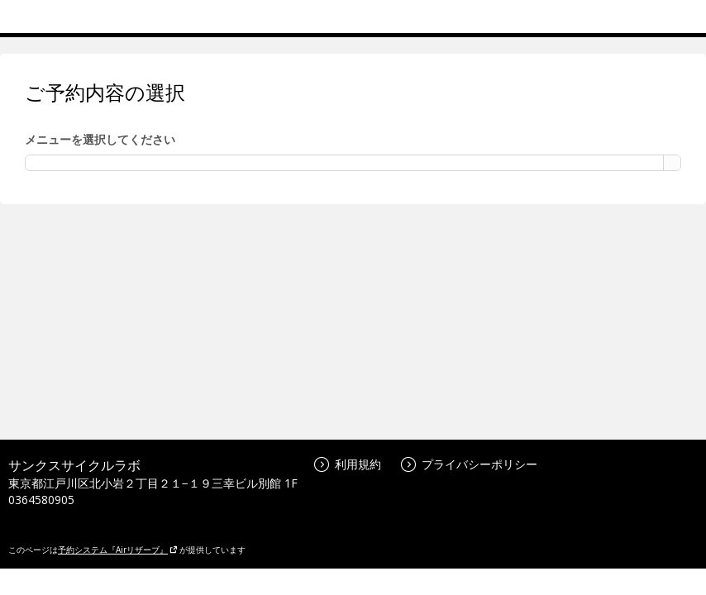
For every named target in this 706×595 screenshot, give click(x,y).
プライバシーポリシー (469, 464)
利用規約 (347, 464)
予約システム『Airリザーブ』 (118, 549)
